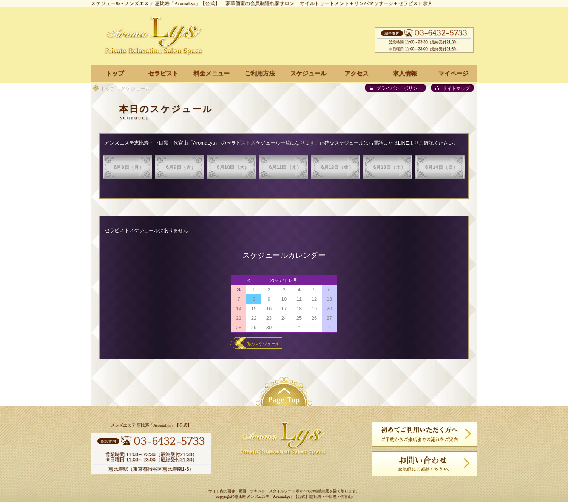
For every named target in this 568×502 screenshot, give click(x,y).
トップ (107, 88)
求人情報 (405, 73)
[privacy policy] (395, 88)
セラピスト (163, 73)
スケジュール (308, 73)
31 (239, 289)
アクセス (356, 73)
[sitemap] (452, 88)
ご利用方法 (260, 73)
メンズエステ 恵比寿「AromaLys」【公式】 (172, 3)
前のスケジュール (262, 344)
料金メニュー (211, 73)
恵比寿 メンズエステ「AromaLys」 (264, 497)
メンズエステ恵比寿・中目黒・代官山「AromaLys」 (162, 143)
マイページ (453, 73)
